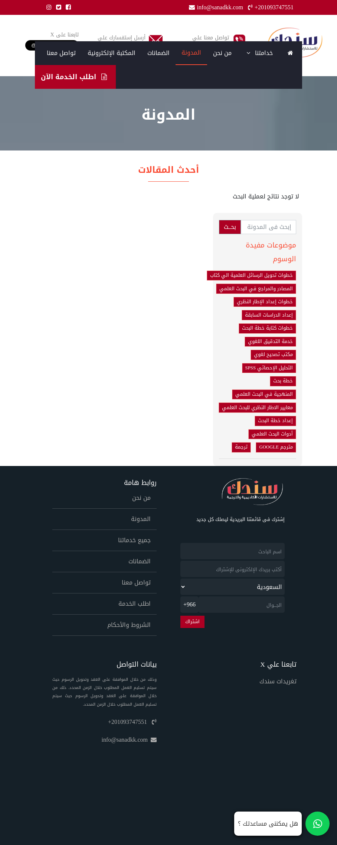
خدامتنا (259, 53)
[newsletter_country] (232, 587)
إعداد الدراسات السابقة (269, 315)
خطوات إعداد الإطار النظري (265, 301)
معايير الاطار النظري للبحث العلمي (257, 407)
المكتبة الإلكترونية (111, 53)
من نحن (222, 53)
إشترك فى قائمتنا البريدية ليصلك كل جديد (240, 519)
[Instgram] (47, 7)
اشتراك (192, 621)
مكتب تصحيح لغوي (273, 354)
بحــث (230, 227)
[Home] (290, 53)
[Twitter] (57, 7)
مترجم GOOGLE (276, 447)
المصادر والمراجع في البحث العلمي (256, 288)
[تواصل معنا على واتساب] (282, 824)
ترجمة (241, 447)
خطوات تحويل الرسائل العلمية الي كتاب (251, 275)
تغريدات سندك (278, 681)
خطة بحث (283, 380)
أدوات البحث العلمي (272, 434)
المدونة (191, 52)
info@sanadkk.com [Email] (217, 7)
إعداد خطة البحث (275, 420)
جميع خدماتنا (134, 540)
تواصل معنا (61, 53)
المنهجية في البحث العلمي (264, 394)
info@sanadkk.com (129, 739)
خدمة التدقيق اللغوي (270, 341)
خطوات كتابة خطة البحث (267, 328)
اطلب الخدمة (134, 603)
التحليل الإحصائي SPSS (269, 367)
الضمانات (158, 53)
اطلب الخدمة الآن (73, 76)
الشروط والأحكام (129, 625)
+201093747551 (132, 722)
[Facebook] (67, 7)
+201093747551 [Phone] (271, 7)
